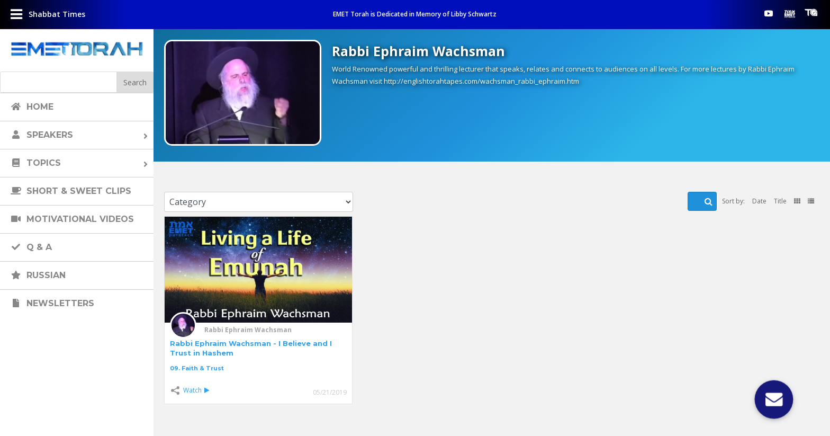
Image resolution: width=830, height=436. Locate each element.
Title (780, 201)
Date (759, 201)
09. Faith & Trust (197, 368)
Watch (196, 390)
